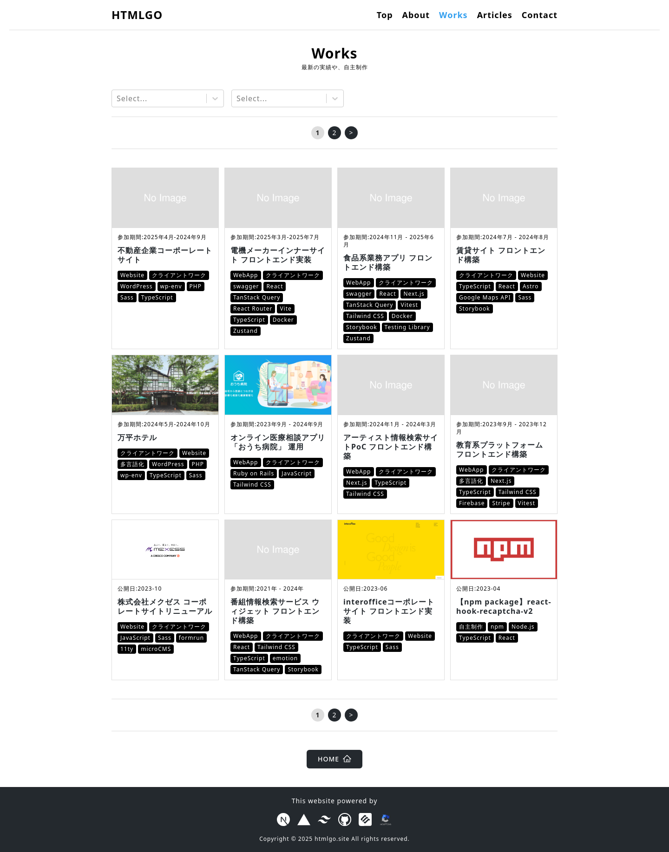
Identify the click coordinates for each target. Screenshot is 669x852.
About (416, 14)
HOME (334, 758)
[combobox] (118, 98)
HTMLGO (137, 14)
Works (453, 14)
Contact (540, 14)
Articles (494, 14)
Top (385, 14)
